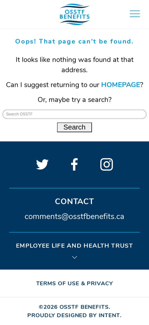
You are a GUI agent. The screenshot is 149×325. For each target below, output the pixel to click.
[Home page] (75, 14)
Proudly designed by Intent (73, 315)
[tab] (74, 250)
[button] (135, 14)
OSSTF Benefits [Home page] (84, 307)
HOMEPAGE (120, 84)
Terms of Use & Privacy (74, 283)
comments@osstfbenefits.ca (74, 216)
